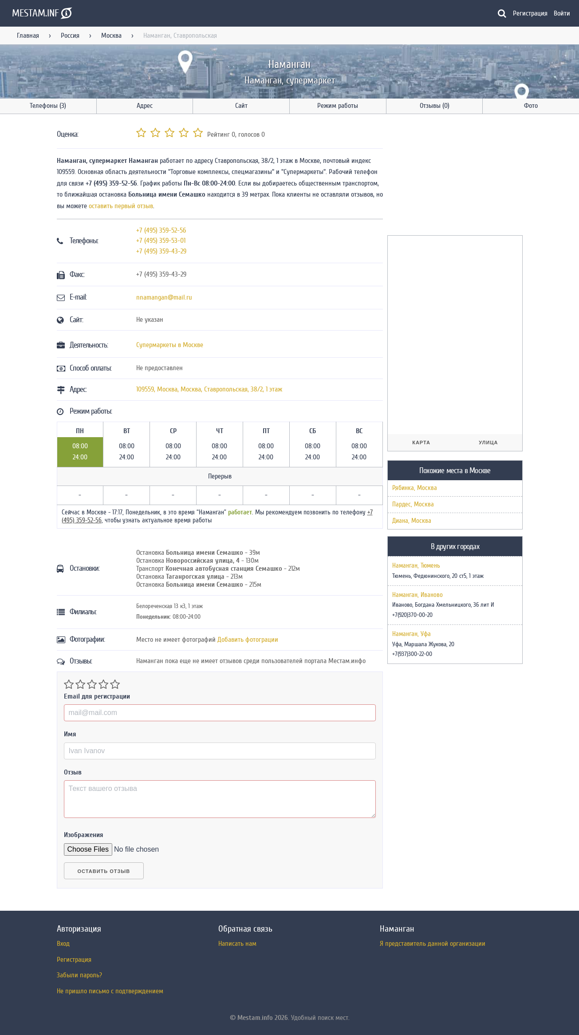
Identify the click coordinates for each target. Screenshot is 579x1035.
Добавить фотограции (247, 640)
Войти (562, 13)
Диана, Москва (411, 521)
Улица (488, 442)
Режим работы (337, 106)
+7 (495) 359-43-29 (161, 251)
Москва (111, 36)
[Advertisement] (453, 176)
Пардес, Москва (413, 504)
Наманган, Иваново (417, 595)
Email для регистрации (97, 696)
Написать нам (237, 944)
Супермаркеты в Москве (169, 345)
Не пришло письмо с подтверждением (110, 991)
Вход (63, 944)
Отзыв (73, 772)
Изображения (83, 835)
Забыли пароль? (79, 975)
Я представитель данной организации (432, 944)
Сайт (241, 106)
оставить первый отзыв (121, 206)
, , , (209, 389)
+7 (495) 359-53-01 (160, 241)
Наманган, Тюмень (416, 565)
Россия (70, 36)
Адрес (145, 106)
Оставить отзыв (104, 871)
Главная (28, 36)
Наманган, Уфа (411, 634)
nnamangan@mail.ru (164, 297)
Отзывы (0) (434, 106)
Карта (421, 442)
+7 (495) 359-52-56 (161, 230)
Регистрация (530, 13)
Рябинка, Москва (414, 488)
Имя (70, 734)
